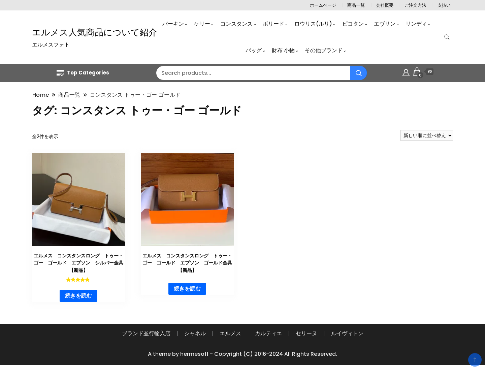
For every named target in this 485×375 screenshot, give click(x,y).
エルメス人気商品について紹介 (94, 32)
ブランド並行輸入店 (146, 333)
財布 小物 (283, 50)
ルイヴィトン (347, 333)
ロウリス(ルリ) (313, 24)
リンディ (416, 24)
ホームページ (323, 5)
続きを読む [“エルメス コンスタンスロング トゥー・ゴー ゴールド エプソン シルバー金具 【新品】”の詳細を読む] (78, 296)
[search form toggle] (447, 37)
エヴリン (384, 24)
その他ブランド (324, 50)
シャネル (195, 333)
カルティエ (268, 333)
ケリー (202, 24)
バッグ (254, 50)
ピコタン (353, 24)
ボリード (273, 24)
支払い (444, 5)
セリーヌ (306, 333)
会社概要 (384, 5)
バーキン (173, 24)
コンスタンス (236, 24)
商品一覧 (356, 5)
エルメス (230, 333)
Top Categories (83, 72)
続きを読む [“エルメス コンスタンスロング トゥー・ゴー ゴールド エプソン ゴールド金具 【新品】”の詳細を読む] (187, 288)
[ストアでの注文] (426, 135)
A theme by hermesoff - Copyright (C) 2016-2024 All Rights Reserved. (242, 354)
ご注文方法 (415, 5)
